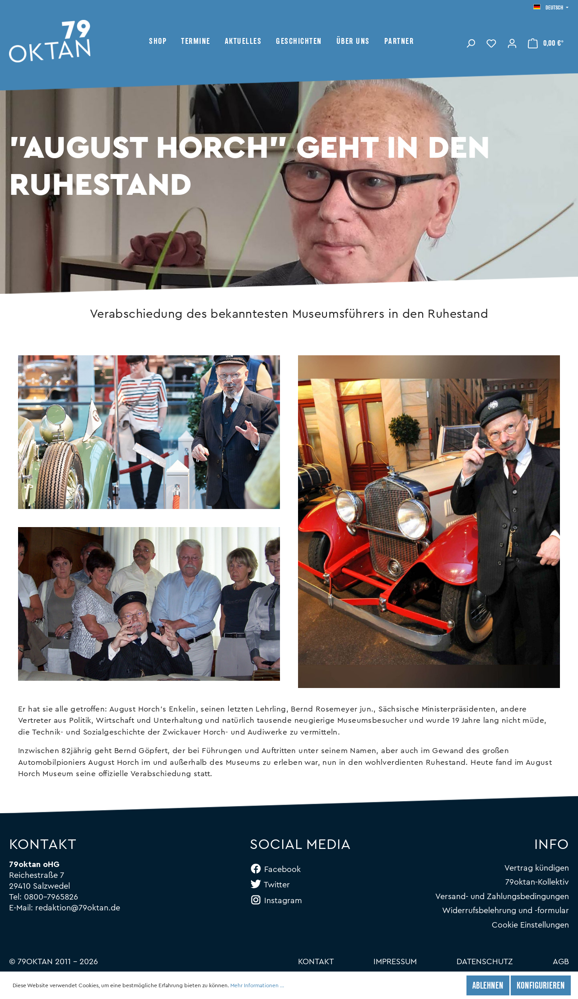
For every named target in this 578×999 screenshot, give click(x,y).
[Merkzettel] (491, 42)
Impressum (395, 961)
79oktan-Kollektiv (537, 882)
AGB (561, 961)
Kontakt (316, 961)
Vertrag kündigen (536, 868)
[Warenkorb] (545, 42)
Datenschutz (485, 961)
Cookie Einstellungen (530, 925)
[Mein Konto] (512, 42)
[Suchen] (470, 42)
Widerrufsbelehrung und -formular (505, 910)
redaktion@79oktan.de (77, 908)
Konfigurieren (541, 986)
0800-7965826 (51, 897)
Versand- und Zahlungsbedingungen (502, 896)
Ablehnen (487, 986)
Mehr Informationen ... (257, 985)
